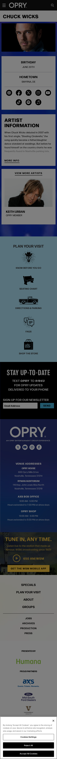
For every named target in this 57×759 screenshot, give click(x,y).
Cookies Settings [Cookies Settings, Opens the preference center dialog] (28, 737)
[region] (28, 738)
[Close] (53, 720)
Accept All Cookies (28, 753)
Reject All (28, 745)
